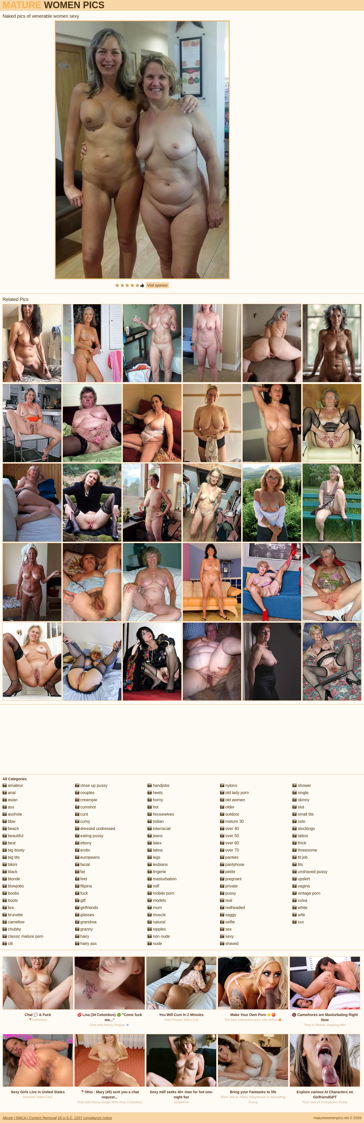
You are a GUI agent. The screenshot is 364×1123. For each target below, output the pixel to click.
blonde (11, 879)
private (229, 886)
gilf (80, 900)
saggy (228, 915)
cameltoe (13, 922)
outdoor (229, 814)
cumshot (85, 807)
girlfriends (86, 907)
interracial (159, 828)
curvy (82, 821)
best (9, 843)
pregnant (231, 879)
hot (153, 807)
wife (298, 915)
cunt (81, 814)
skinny (300, 800)
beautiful (13, 836)
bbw (9, 821)
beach (11, 828)
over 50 (229, 836)
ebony (83, 843)
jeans (155, 836)
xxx (298, 922)
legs (153, 857)
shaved (229, 943)
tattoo (300, 836)
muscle (156, 915)
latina (155, 850)
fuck (81, 893)
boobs (11, 893)
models (156, 900)
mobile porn (160, 893)
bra (8, 907)
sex (226, 929)
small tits (303, 814)
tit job (300, 857)
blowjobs (13, 886)
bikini (10, 864)
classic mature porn (23, 936)
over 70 (229, 850)
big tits (11, 857)
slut (298, 807)
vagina (301, 886)
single (300, 792)
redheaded (232, 907)
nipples (156, 929)
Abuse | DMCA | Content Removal (30, 1118)
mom (154, 907)
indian (155, 821)
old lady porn (234, 792)
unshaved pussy (309, 872)
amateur (13, 785)
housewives (160, 814)
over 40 (229, 828)
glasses (84, 915)
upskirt (301, 879)
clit (8, 943)
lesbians (157, 864)
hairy (82, 936)
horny (155, 800)
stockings (303, 828)
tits (297, 864)
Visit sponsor (157, 285)
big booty (13, 850)
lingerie (156, 872)
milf (153, 886)
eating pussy (89, 836)
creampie (86, 800)
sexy (227, 936)
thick (299, 843)
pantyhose (232, 864)
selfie (227, 922)
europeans (87, 857)
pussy (228, 893)
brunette (13, 915)
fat (80, 872)
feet (81, 879)
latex (154, 843)
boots (10, 900)
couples (85, 792)
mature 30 (232, 821)
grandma (86, 922)
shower (301, 785)
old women (232, 800)
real (226, 900)
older (227, 807)
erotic (83, 850)
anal (9, 792)
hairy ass (86, 943)
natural (156, 922)
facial (82, 864)
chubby (12, 929)
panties (229, 857)
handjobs (158, 785)
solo (298, 821)
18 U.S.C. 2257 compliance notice (85, 1118)
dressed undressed (95, 828)
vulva (299, 900)
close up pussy (91, 785)
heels (155, 792)
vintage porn (306, 893)
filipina (83, 886)
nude (154, 943)
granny (84, 929)
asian (10, 800)
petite (227, 872)
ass (8, 807)
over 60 (229, 843)
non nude (158, 936)
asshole (12, 814)
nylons (228, 785)
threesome (304, 850)
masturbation (161, 879)
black (10, 872)
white (299, 907)
